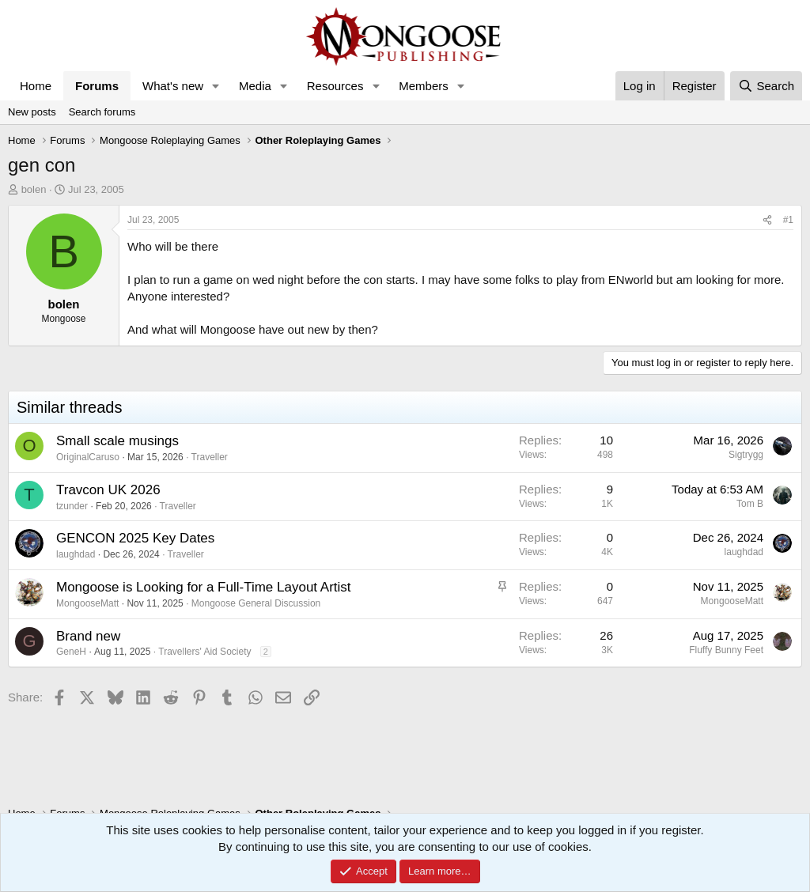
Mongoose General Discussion (255, 603)
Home (35, 86)
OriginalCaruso (87, 457)
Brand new (88, 636)
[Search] (766, 85)
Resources (335, 86)
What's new (172, 86)
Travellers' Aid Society (204, 651)
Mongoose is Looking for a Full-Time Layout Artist (203, 587)
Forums (97, 86)
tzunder (72, 506)
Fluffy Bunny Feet (726, 650)
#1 (788, 219)
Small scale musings (117, 440)
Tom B (749, 503)
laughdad (75, 554)
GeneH (71, 651)
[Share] (767, 220)
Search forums (102, 112)
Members (424, 86)
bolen (34, 189)
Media (255, 86)
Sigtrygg (746, 454)
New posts (32, 112)
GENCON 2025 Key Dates (135, 538)
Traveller (209, 457)
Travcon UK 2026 (108, 489)
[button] (216, 85)
